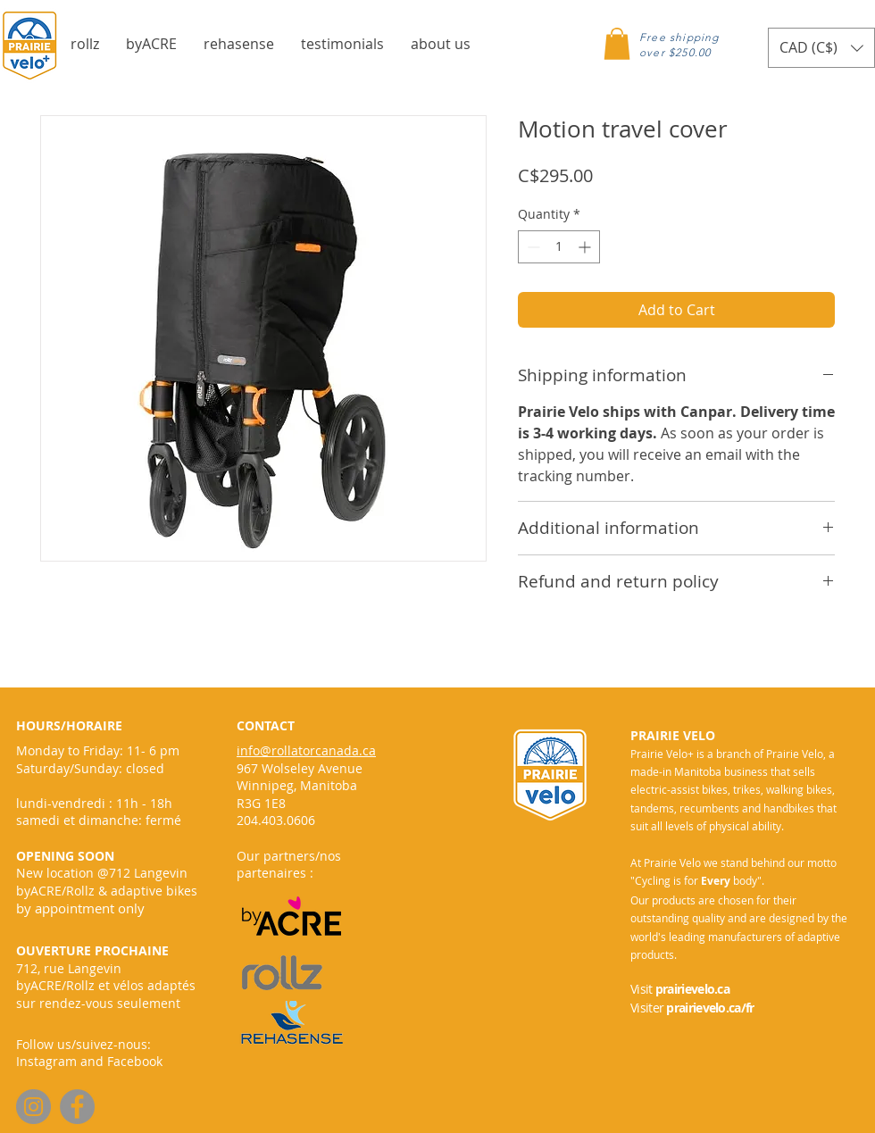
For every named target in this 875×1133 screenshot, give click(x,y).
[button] (84, 44)
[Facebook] (77, 1106)
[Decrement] (532, 246)
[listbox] (821, 48)
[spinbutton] (559, 246)
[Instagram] (33, 1106)
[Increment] (586, 246)
